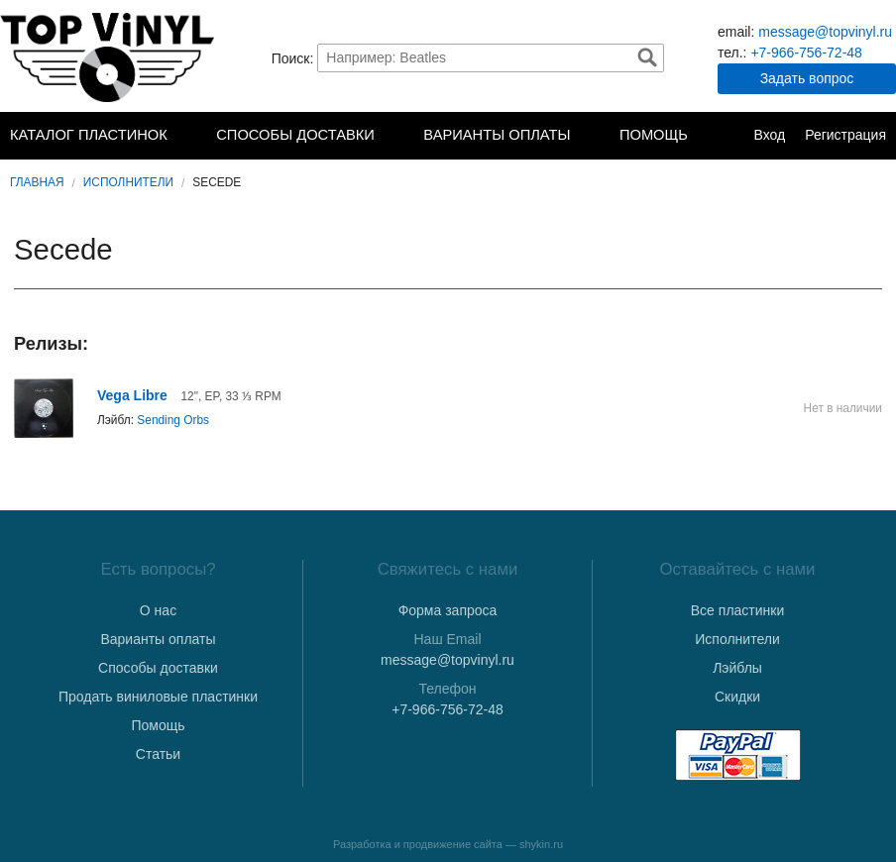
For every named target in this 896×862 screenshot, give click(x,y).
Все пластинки (737, 610)
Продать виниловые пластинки (158, 696)
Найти (647, 57)
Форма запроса (448, 610)
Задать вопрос (807, 78)
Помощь (653, 135)
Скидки (737, 696)
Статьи (158, 754)
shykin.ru (541, 844)
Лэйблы (737, 668)
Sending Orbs (173, 420)
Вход (769, 135)
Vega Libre (132, 395)
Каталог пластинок (89, 135)
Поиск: (293, 57)
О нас (158, 610)
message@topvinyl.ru (825, 32)
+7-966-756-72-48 (805, 52)
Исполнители (128, 182)
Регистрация (845, 135)
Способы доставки (295, 135)
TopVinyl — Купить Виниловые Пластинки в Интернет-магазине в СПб (109, 57)
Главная (37, 182)
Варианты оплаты (496, 135)
